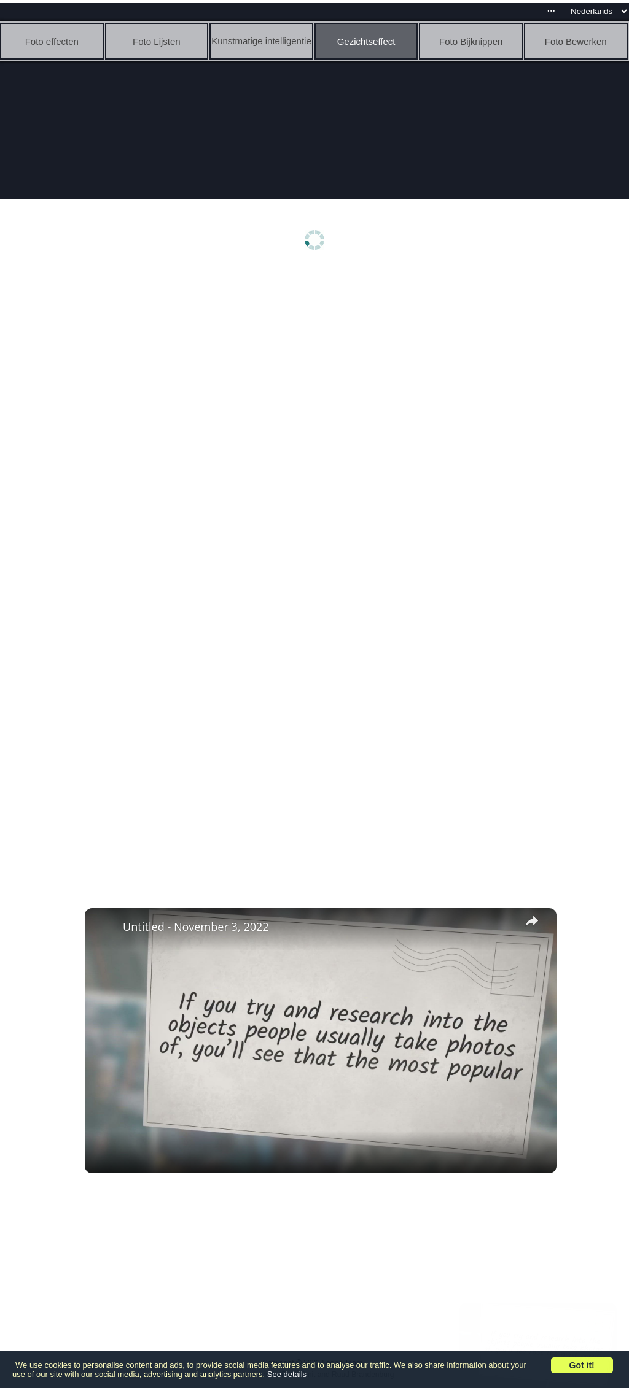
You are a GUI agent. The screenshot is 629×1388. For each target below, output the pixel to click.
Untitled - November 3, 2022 (196, 926)
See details (287, 1374)
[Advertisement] (318, 366)
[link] (104, 928)
